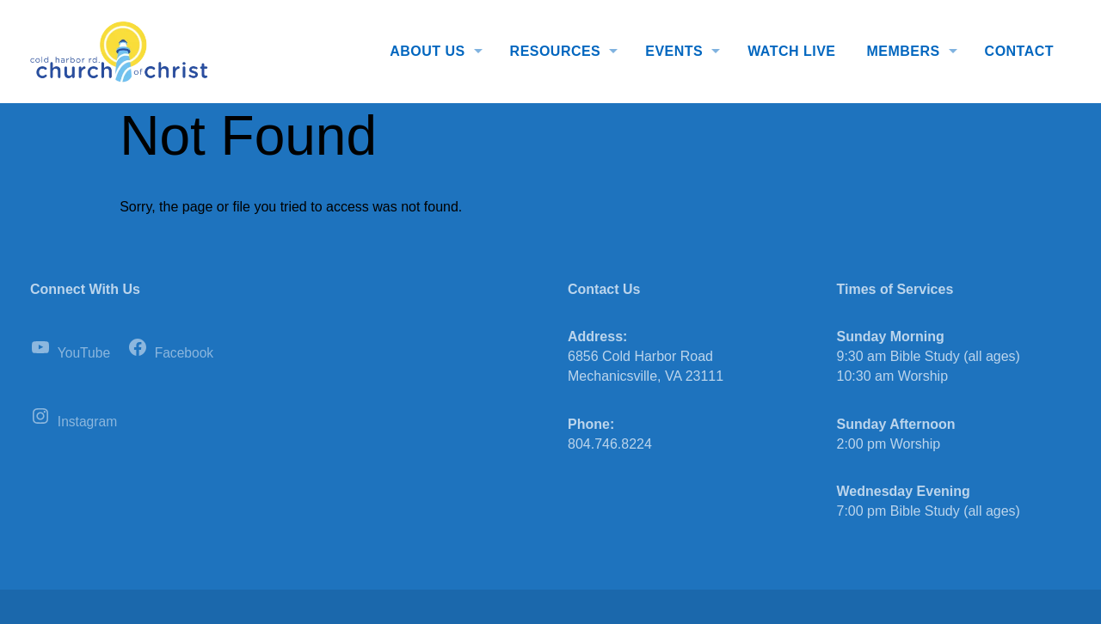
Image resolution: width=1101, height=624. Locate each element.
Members (902, 51)
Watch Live (791, 51)
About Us (427, 51)
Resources (555, 51)
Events (674, 51)
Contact (1019, 51)
